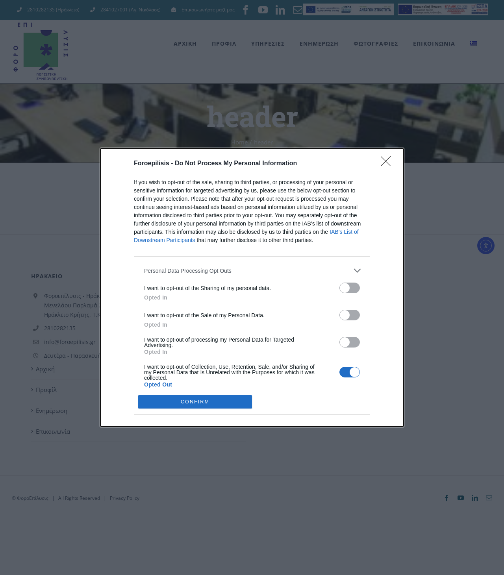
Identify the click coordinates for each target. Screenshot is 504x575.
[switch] (349, 288)
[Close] (388, 163)
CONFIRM (195, 402)
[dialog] (252, 287)
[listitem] (252, 270)
